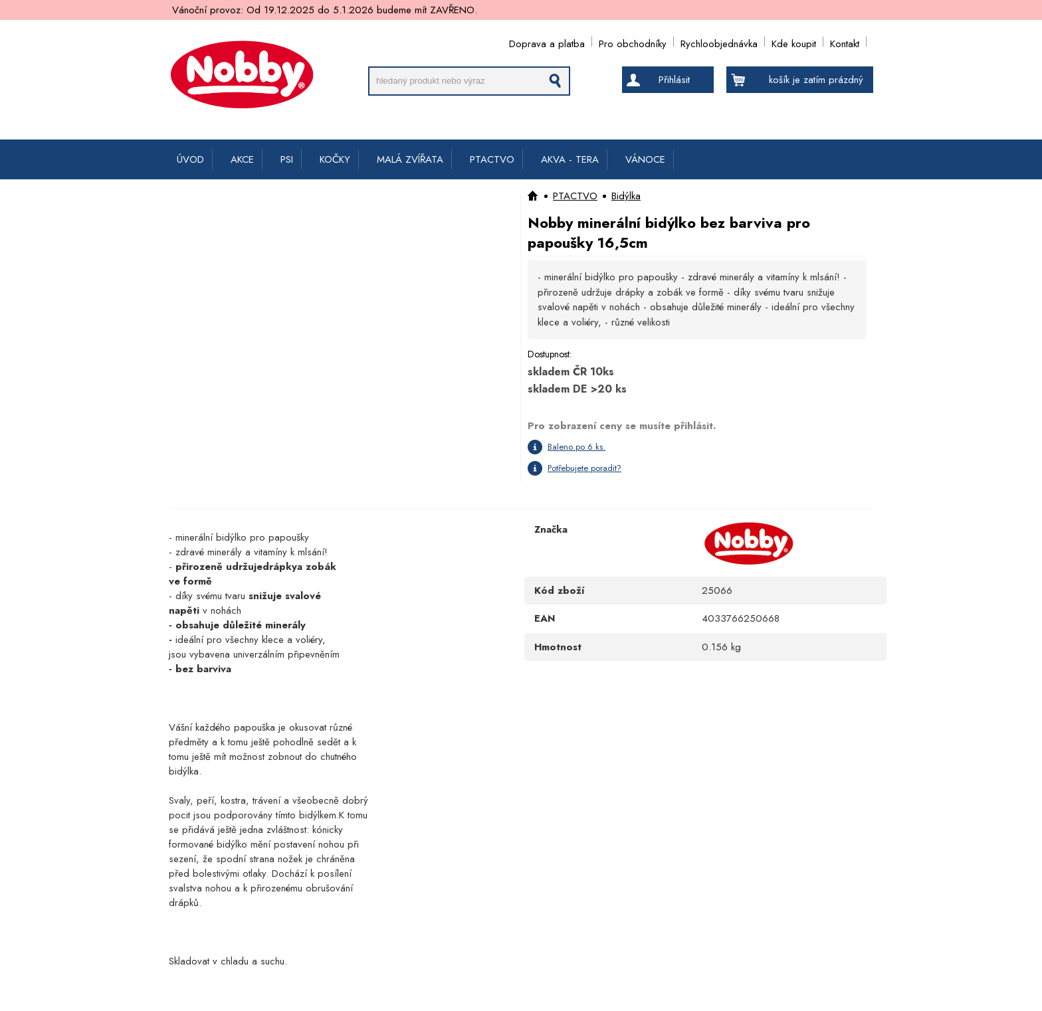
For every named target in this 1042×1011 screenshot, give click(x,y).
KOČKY (335, 159)
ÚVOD (190, 159)
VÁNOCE (645, 159)
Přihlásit (674, 79)
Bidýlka (626, 196)
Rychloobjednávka (719, 41)
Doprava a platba (547, 41)
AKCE (242, 159)
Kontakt (844, 41)
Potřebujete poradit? (584, 468)
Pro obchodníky (633, 41)
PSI (286, 159)
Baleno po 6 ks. (576, 446)
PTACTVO (492, 159)
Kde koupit (794, 41)
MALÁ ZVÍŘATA (410, 159)
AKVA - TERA (570, 159)
